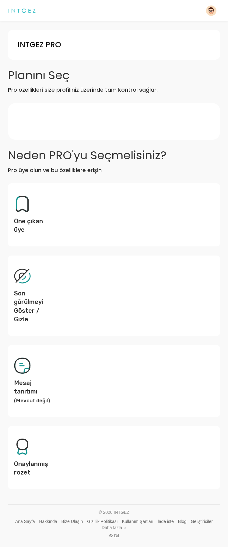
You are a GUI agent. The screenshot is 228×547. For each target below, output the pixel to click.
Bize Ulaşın (72, 521)
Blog (182, 521)
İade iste (166, 521)
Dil (114, 536)
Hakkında (48, 521)
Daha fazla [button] (114, 527)
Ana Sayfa (25, 521)
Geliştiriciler (202, 521)
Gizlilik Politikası (102, 521)
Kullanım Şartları (137, 521)
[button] (211, 10)
